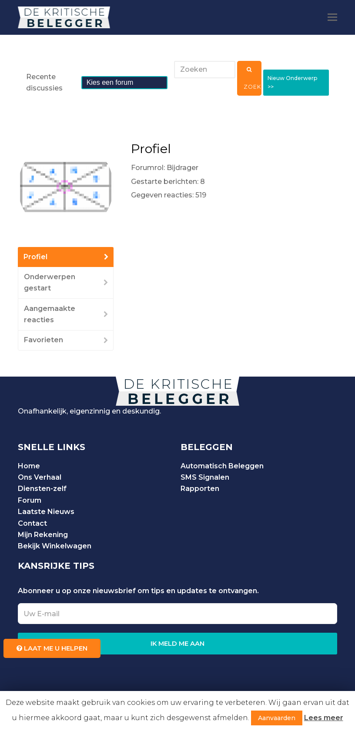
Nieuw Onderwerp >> (295, 82)
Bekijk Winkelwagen (54, 546)
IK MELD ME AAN (177, 644)
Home (29, 466)
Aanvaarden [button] (276, 718)
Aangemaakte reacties (49, 314)
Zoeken (252, 78)
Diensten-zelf (42, 488)
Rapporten (200, 488)
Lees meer (323, 718)
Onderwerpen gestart (49, 282)
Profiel (35, 257)
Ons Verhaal (39, 477)
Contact (32, 523)
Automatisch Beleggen (222, 466)
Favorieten (43, 340)
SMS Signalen (205, 477)
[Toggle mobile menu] (332, 17)
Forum (29, 500)
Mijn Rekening (43, 535)
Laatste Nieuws (46, 511)
